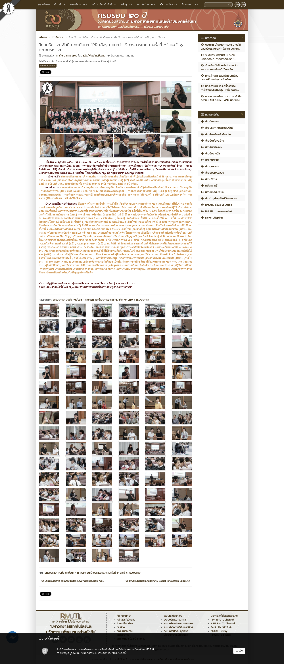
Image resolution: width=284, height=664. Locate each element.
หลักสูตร (127, 4)
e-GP (186, 4)
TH (237, 4)
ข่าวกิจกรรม (210, 121)
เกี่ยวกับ (60, 4)
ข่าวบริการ (209, 179)
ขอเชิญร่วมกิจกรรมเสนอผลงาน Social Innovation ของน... (158, 581)
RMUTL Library (219, 631)
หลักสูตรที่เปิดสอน (126, 620)
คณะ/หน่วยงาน (146, 4)
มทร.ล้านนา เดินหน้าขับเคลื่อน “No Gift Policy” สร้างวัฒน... (219, 77)
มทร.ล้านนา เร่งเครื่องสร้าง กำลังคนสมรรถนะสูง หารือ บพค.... (220, 88)
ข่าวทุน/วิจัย (210, 160)
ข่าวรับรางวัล (210, 153)
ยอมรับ (239, 651)
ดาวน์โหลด (169, 4)
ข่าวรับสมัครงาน (212, 147)
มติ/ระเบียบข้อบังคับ (104, 4)
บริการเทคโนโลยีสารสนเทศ (224, 616)
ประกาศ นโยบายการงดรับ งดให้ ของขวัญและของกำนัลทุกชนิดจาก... (221, 47)
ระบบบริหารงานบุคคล (175, 620)
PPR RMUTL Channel (222, 620)
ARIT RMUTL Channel (223, 623)
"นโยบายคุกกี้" (119, 653)
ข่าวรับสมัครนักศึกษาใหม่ (216, 134)
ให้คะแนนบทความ (47, 65)
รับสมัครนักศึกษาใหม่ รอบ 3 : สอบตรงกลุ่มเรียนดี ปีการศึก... (219, 67)
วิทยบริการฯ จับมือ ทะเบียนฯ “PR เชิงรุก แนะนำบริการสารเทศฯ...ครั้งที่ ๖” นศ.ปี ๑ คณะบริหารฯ (101, 300)
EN (196, 4)
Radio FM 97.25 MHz (222, 627)
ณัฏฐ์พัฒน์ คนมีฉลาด (94, 56)
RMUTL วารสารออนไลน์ (216, 211)
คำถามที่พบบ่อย (125, 623)
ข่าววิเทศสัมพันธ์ (212, 192)
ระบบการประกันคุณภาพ (176, 631)
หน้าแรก (44, 4)
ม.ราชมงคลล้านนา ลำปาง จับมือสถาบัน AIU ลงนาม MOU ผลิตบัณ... (221, 98)
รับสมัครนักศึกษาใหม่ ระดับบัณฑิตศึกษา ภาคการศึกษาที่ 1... (218, 57)
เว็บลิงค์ (121, 627)
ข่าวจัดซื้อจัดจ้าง (212, 141)
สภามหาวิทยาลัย (125, 631)
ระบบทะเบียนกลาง (173, 616)
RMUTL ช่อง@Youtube (216, 205)
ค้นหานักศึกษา (124, 616)
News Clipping (212, 217)
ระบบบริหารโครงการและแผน (178, 623)
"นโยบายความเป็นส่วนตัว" (94, 653)
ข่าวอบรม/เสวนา (212, 173)
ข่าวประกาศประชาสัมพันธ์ (217, 128)
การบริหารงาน (79, 4)
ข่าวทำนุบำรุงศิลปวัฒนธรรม (219, 198)
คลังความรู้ (209, 185)
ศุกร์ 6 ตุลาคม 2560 (66, 56)
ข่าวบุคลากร (210, 166)
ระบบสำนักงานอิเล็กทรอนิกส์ (178, 627)
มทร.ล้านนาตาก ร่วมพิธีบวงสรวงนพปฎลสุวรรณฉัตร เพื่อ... (72, 581)
